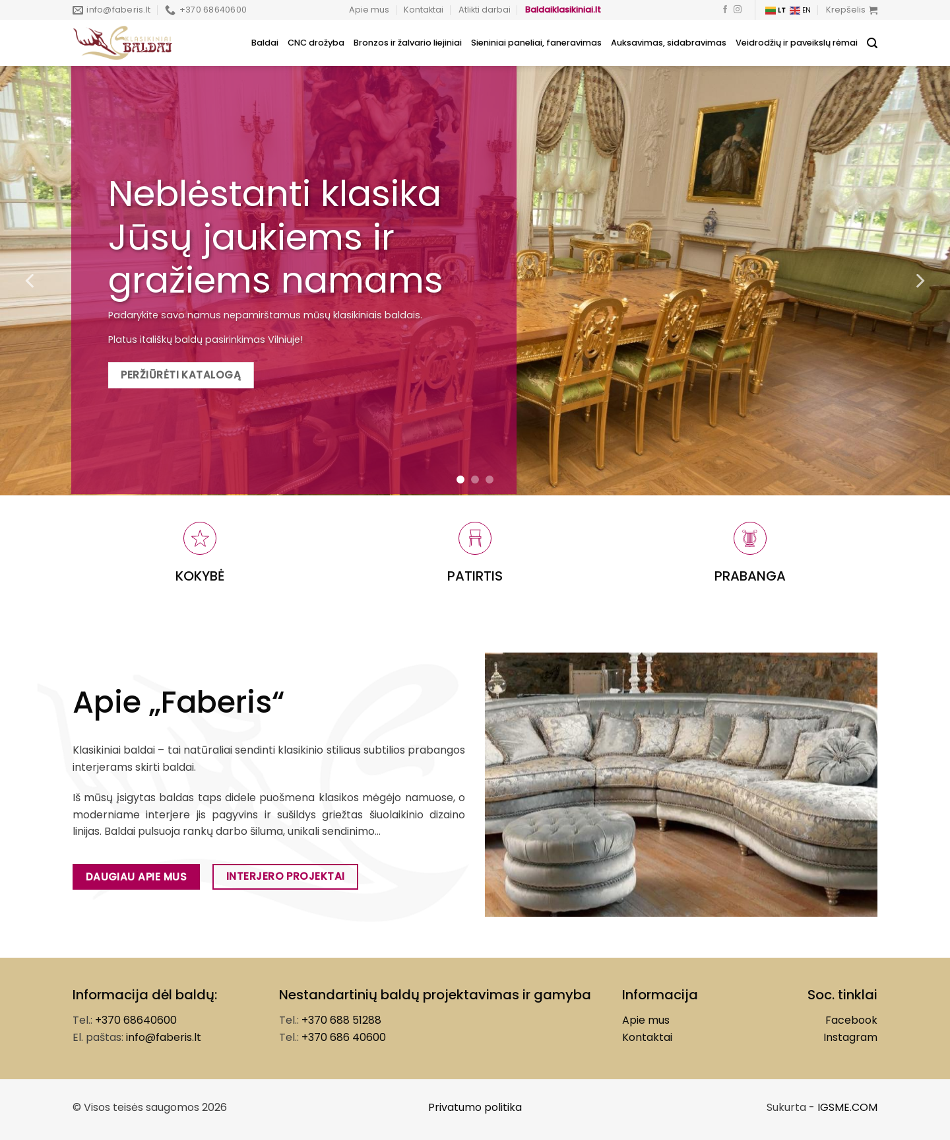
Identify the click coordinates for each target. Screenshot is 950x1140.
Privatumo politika (475, 1107)
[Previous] (31, 281)
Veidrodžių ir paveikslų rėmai (797, 42)
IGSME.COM (847, 1107)
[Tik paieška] (872, 43)
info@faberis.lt (163, 1037)
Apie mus (369, 9)
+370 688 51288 (341, 1020)
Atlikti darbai (485, 9)
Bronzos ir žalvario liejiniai (408, 42)
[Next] (919, 281)
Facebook (851, 1020)
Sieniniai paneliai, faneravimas (536, 42)
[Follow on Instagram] (738, 10)
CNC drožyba (316, 42)
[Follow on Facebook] (725, 10)
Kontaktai (423, 9)
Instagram (850, 1037)
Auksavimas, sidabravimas (668, 42)
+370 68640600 (136, 1020)
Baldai (264, 42)
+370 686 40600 (343, 1037)
